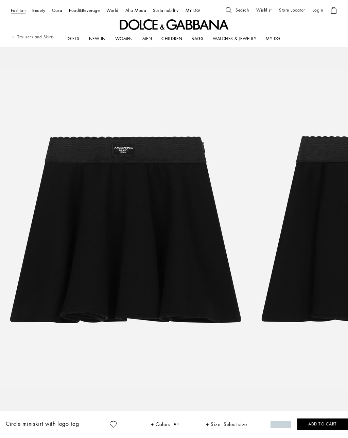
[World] (112, 10)
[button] (237, 10)
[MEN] (147, 38)
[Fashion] (18, 10)
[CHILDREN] (171, 38)
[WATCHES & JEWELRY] (234, 38)
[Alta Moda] (135, 10)
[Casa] (57, 10)
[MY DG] (193, 10)
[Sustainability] (166, 10)
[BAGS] (197, 38)
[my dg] (273, 38)
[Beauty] (38, 10)
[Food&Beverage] (84, 10)
